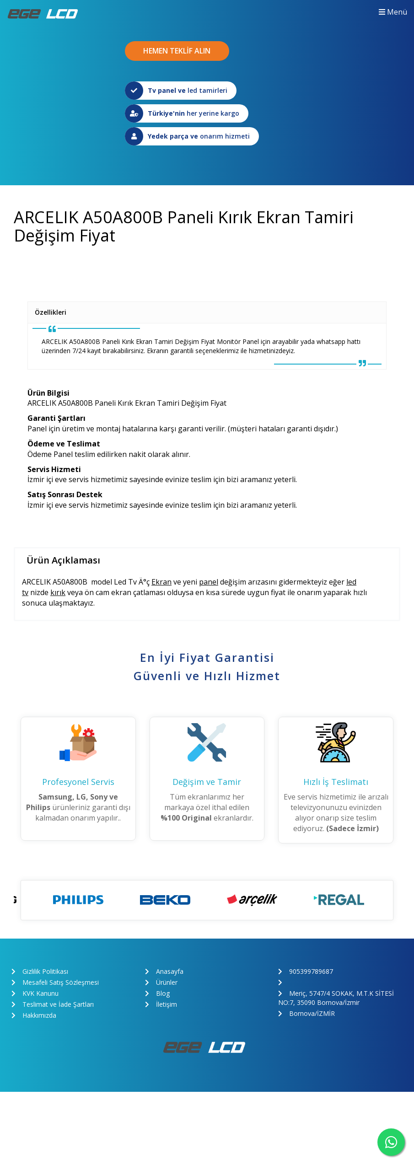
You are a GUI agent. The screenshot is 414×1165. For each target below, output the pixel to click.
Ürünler (161, 982)
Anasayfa (164, 971)
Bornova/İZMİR (306, 1013)
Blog (157, 993)
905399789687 (305, 971)
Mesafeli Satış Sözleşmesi (55, 982)
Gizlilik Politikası (39, 971)
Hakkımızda (33, 1015)
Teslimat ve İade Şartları (52, 1004)
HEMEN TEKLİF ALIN (176, 51)
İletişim (161, 1004)
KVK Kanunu (35, 993)
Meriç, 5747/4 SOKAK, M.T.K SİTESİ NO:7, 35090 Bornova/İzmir (336, 998)
